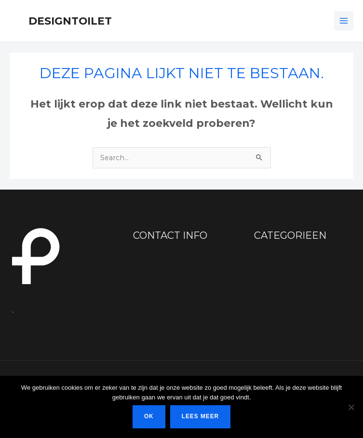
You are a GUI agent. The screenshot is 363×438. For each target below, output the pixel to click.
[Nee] (351, 407)
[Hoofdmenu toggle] (343, 20)
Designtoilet (70, 20)
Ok (149, 416)
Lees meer (200, 416)
